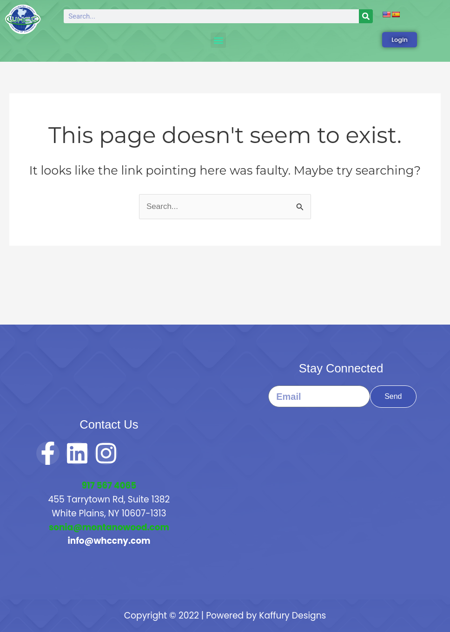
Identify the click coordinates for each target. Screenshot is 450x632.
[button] (218, 40)
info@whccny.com (109, 540)
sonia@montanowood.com (109, 527)
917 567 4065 (109, 485)
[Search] (366, 16)
